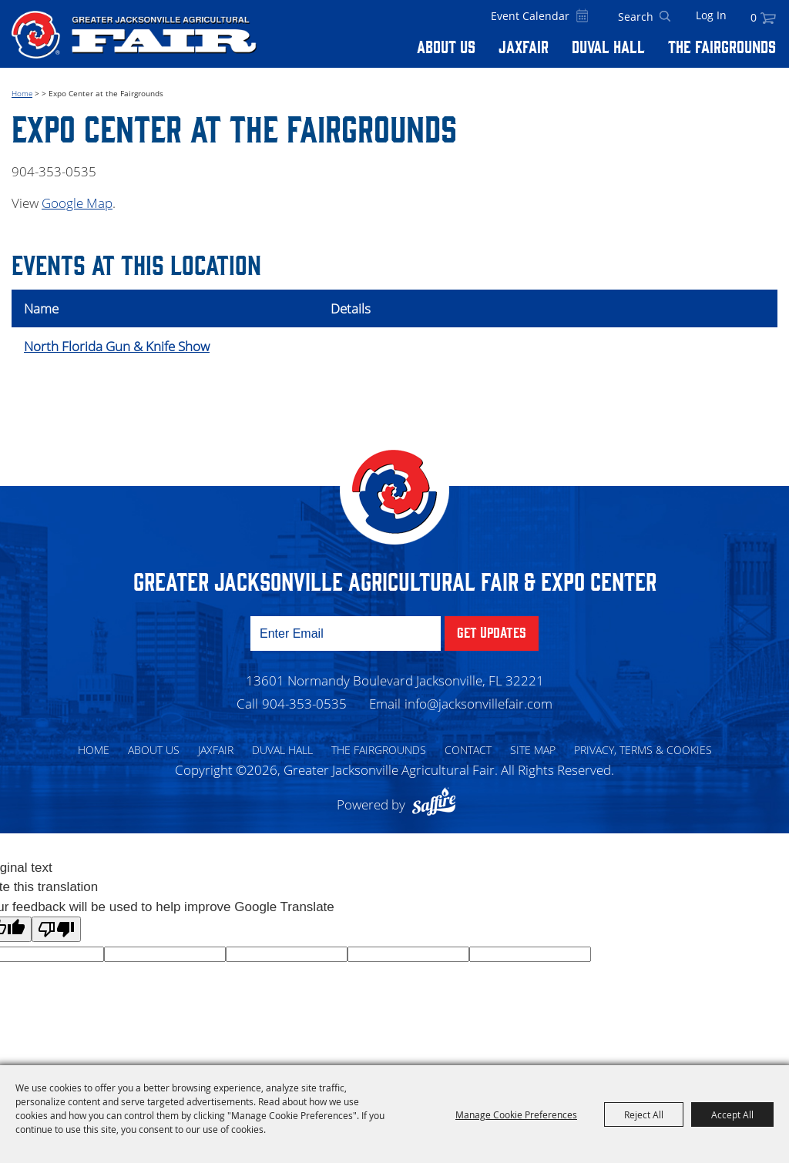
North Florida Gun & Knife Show (117, 346)
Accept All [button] (732, 1114)
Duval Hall (608, 45)
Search (665, 17)
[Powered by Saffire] (438, 804)
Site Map (533, 749)
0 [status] (753, 17)
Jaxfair (524, 45)
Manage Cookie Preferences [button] (516, 1114)
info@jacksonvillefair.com (478, 703)
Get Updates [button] (491, 631)
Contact (468, 749)
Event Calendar (530, 15)
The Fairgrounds (722, 45)
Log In (711, 15)
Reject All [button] (643, 1114)
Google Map (77, 203)
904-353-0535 (304, 703)
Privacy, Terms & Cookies (643, 749)
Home (22, 93)
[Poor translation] (56, 929)
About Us (446, 45)
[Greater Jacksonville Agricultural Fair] (134, 34)
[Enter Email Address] (345, 633)
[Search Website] (635, 16)
